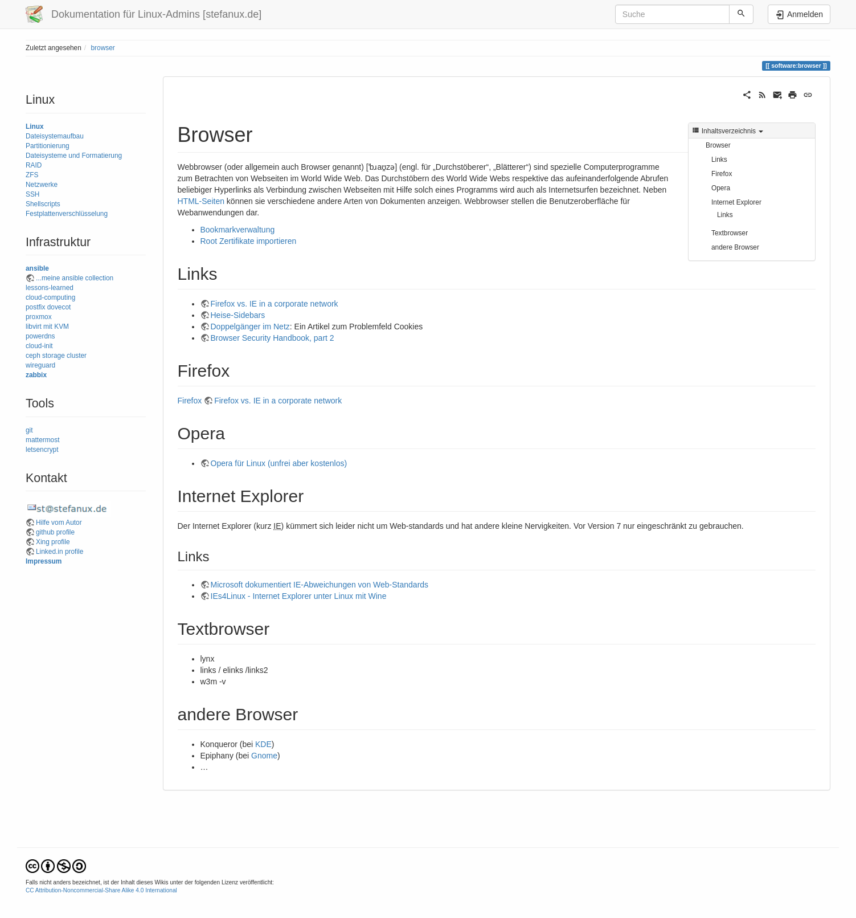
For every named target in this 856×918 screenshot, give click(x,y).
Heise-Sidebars (238, 315)
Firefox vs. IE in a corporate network (274, 303)
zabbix (36, 375)
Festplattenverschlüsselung (67, 214)
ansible (37, 268)
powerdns (40, 336)
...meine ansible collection (74, 278)
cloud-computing (50, 297)
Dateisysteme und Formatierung (74, 156)
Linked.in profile (59, 552)
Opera (720, 188)
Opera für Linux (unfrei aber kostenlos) (279, 463)
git (29, 430)
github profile (55, 532)
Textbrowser (729, 233)
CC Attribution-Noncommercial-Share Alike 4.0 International (101, 890)
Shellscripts (43, 204)
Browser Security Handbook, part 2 (272, 337)
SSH (32, 194)
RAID (34, 165)
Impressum (44, 561)
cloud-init (39, 346)
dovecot (59, 307)
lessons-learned (49, 288)
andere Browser (735, 247)
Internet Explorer (736, 202)
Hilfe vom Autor (59, 523)
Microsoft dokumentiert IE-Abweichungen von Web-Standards (320, 584)
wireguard (40, 365)
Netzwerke (42, 185)
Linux (35, 126)
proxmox (39, 317)
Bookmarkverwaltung (237, 229)
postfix (35, 307)
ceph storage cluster (56, 356)
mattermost (42, 440)
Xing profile (53, 542)
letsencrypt (42, 450)
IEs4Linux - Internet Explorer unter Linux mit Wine (299, 596)
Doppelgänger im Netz (250, 326)
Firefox (721, 174)
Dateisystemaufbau (55, 136)
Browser (718, 145)
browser (102, 48)
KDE (263, 744)
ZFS (32, 175)
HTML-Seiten (201, 201)
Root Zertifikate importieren (248, 241)
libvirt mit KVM (47, 327)
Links (719, 160)
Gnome (264, 755)
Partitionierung (47, 146)
